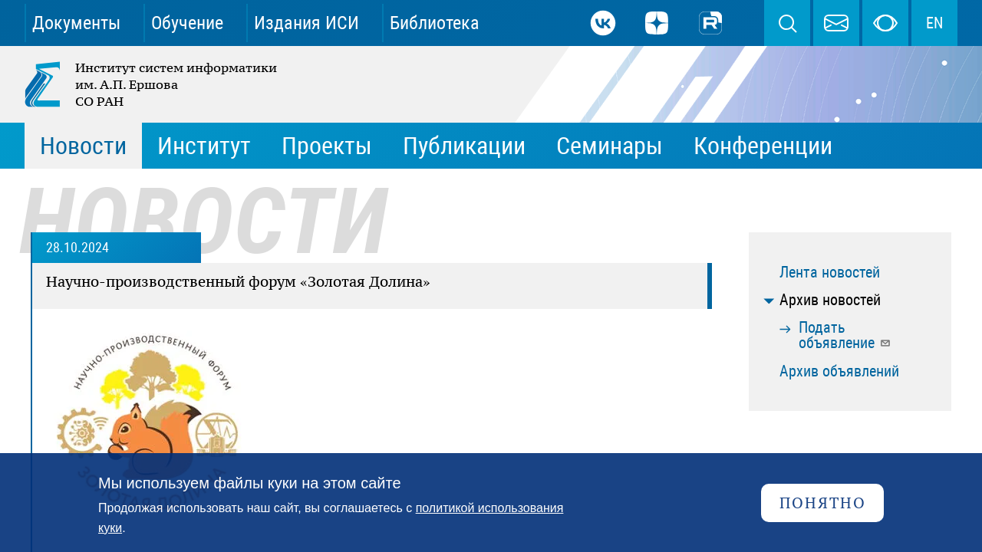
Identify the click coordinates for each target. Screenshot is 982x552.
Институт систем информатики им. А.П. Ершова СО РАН (152, 84)
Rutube (710, 23)
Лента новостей (829, 272)
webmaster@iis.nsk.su (836, 23)
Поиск (787, 23)
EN (934, 23)
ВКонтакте (603, 23)
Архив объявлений (839, 371)
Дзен (657, 23)
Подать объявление (845, 335)
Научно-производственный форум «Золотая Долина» (238, 281)
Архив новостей (830, 300)
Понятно (822, 502)
